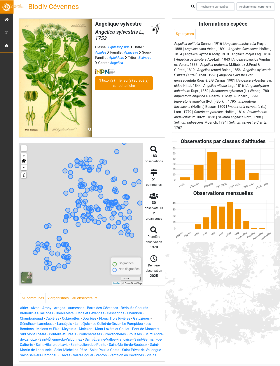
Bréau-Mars (65, 313)
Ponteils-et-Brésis (62, 334)
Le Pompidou (132, 324)
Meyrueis (69, 329)
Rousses (135, 334)
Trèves (65, 355)
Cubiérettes (71, 318)
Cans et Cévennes (90, 313)
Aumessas (76, 308)
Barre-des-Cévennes (102, 308)
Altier (24, 308)
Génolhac (27, 324)
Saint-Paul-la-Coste (104, 350)
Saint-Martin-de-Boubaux (128, 345)
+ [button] (24, 156)
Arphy (46, 308)
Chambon (134, 313)
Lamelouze (45, 324)
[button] (24, 162)
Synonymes (185, 34)
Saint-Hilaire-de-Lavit (52, 345)
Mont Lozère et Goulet (112, 329)
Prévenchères (115, 334)
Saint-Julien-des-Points (88, 345)
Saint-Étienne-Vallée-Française (108, 339)
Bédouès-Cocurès (134, 308)
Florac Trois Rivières (114, 318)
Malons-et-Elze (48, 329)
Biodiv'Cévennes (53, 6)
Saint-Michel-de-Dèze (70, 350)
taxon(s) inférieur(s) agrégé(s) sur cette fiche (124, 83)
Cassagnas (115, 313)
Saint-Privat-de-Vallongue (141, 350)
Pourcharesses (90, 334)
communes (33, 298)
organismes (58, 298)
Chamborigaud (31, 318)
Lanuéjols (64, 324)
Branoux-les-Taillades (36, 313)
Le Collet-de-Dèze (106, 324)
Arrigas (59, 308)
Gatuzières (141, 318)
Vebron (101, 355)
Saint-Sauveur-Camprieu (38, 355)
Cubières (52, 318)
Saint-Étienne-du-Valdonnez (60, 339)
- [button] (24, 167)
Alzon (35, 308)
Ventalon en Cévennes (126, 355)
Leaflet (116, 283)
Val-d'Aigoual (83, 355)
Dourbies (89, 318)
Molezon (85, 329)
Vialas (151, 355)
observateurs (84, 298)
